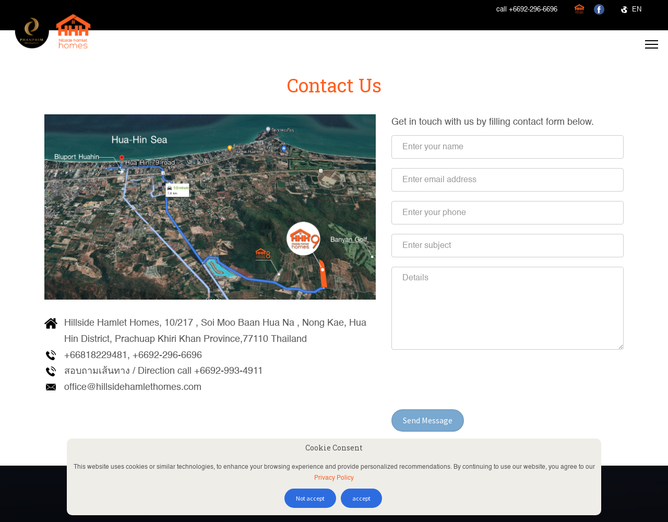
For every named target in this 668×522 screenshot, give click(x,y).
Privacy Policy (334, 478)
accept (361, 498)
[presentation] (470, 379)
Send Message (427, 420)
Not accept (310, 498)
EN (631, 9)
